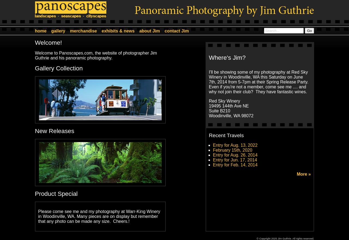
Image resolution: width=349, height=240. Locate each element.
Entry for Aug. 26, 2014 (235, 155)
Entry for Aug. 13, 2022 (235, 145)
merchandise (83, 31)
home (41, 31)
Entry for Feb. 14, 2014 (235, 165)
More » (304, 174)
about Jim (149, 31)
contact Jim (177, 31)
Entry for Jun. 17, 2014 (235, 160)
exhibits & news (118, 31)
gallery (58, 31)
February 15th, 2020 (232, 150)
